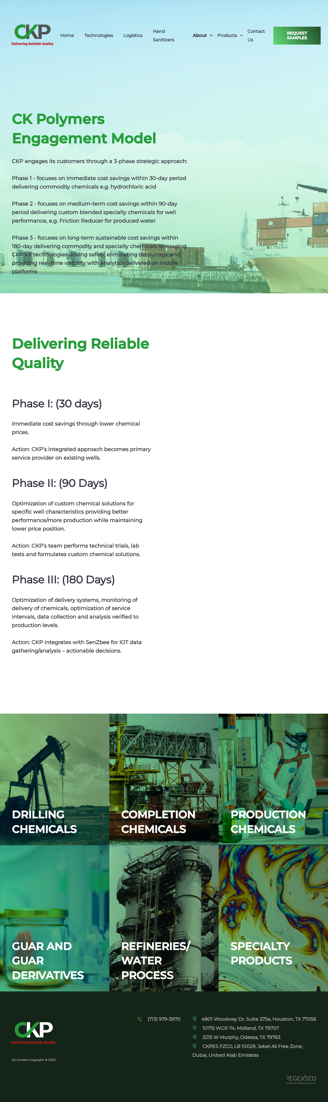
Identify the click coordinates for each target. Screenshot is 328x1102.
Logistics (132, 35)
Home (67, 35)
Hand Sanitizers (163, 35)
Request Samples (297, 35)
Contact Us (256, 35)
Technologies (98, 35)
